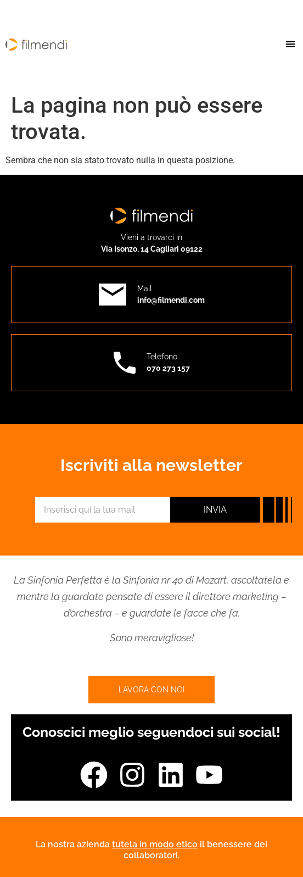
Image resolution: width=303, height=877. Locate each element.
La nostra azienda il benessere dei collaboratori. (151, 850)
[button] (290, 43)
